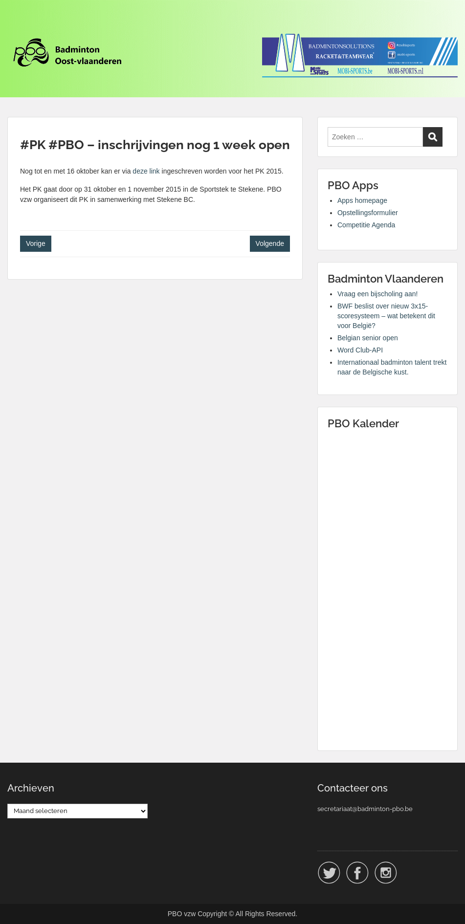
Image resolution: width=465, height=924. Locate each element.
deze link (146, 171)
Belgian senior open (367, 338)
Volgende (270, 243)
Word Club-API (360, 350)
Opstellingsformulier (367, 213)
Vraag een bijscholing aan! (377, 294)
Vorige (35, 243)
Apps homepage (362, 200)
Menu (17, 27)
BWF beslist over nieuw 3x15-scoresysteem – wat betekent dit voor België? (386, 316)
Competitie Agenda (366, 225)
